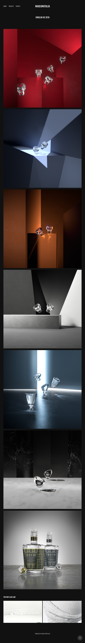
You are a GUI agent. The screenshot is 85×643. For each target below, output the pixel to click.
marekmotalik (42, 6)
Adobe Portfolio (45, 634)
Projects (11, 6)
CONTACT (18, 6)
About (5, 6)
